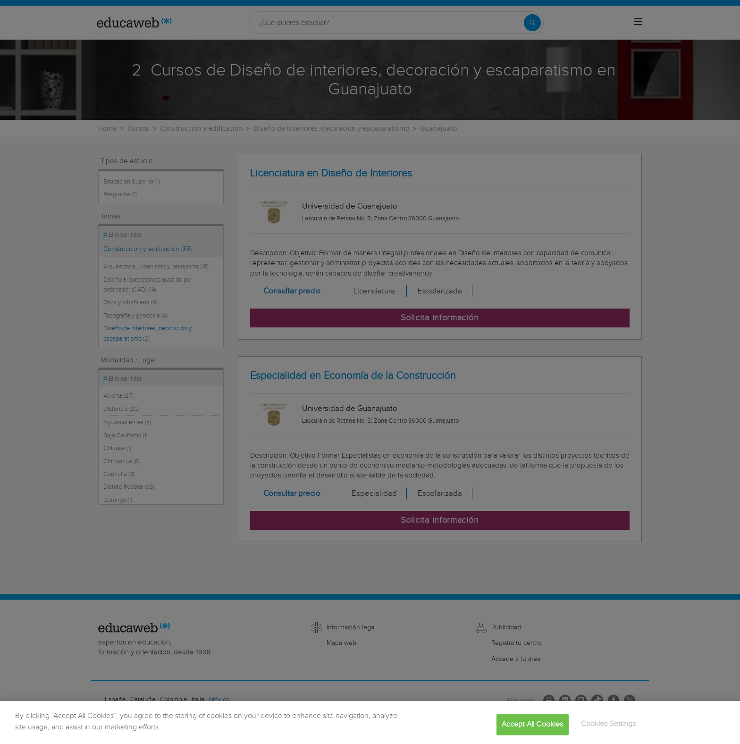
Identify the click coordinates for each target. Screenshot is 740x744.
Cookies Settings (608, 732)
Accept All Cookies (532, 733)
